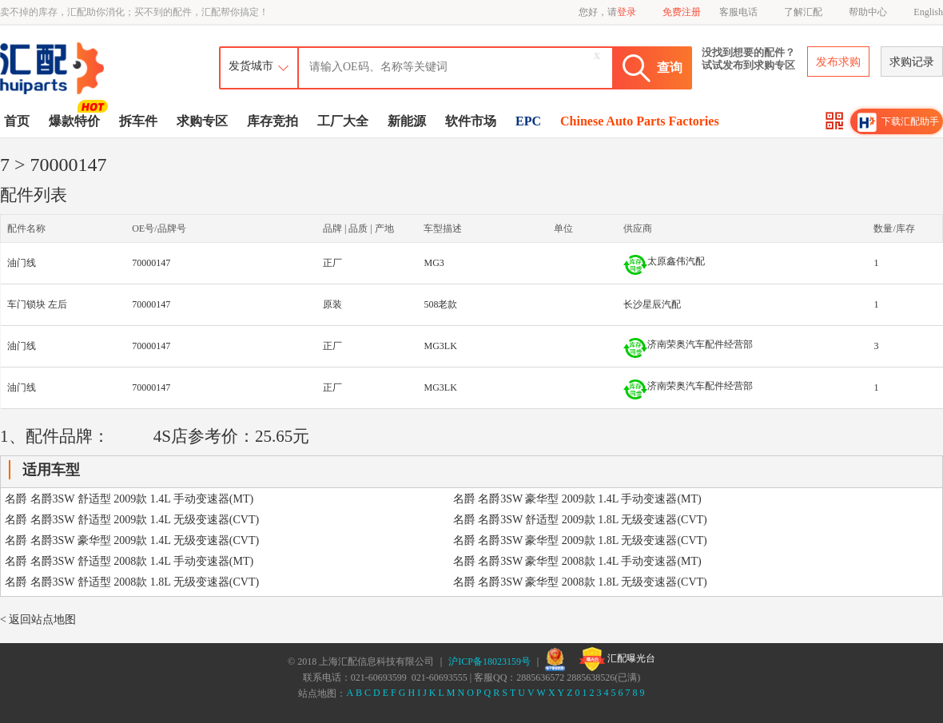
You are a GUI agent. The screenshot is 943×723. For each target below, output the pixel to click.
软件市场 (470, 121)
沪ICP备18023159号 (489, 661)
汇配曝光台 (617, 659)
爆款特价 (76, 120)
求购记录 (911, 62)
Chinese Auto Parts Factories (639, 121)
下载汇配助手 (898, 122)
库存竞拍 (272, 121)
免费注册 (681, 12)
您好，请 (607, 12)
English (928, 12)
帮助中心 (868, 12)
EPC (528, 121)
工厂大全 (342, 121)
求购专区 (202, 121)
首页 (17, 121)
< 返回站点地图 (38, 620)
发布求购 (838, 62)
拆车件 (138, 121)
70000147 (151, 262)
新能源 (407, 121)
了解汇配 (803, 12)
